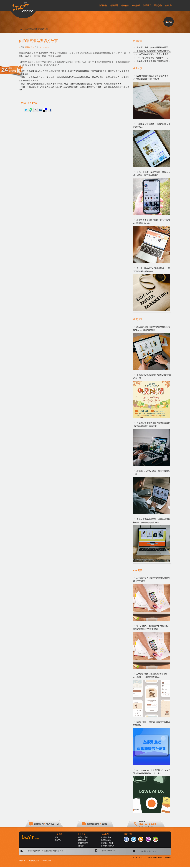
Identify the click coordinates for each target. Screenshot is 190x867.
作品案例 (105, 834)
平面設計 (81, 846)
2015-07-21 (44, 47)
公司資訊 (58, 834)
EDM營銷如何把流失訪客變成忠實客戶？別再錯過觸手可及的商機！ (150, 77)
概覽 (56, 837)
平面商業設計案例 (107, 846)
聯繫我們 (128, 834)
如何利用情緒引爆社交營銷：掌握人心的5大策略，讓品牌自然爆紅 (151, 173)
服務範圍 (81, 834)
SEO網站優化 (83, 840)
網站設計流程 (83, 837)
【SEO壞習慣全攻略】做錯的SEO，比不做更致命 (158, 58)
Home (21, 29)
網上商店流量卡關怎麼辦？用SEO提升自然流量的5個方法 (151, 221)
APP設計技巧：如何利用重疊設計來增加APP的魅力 (151, 579)
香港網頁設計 (34, 861)
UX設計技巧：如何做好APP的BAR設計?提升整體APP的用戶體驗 (151, 627)
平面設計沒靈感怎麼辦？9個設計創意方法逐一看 (157, 51)
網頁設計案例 (106, 837)
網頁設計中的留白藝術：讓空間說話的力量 (151, 472)
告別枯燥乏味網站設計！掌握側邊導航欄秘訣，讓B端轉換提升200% (151, 521)
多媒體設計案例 (107, 843)
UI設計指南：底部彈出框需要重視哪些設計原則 (151, 723)
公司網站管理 (46, 861)
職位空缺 (58, 840)
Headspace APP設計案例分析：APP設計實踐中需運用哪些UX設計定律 (152, 771)
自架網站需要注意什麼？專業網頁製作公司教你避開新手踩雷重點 (151, 424)
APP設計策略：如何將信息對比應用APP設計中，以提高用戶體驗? (150, 675)
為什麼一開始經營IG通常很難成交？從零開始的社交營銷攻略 (151, 270)
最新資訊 (28, 47)
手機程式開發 (83, 843)
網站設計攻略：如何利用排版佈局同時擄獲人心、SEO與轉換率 (151, 328)
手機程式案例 (106, 840)
